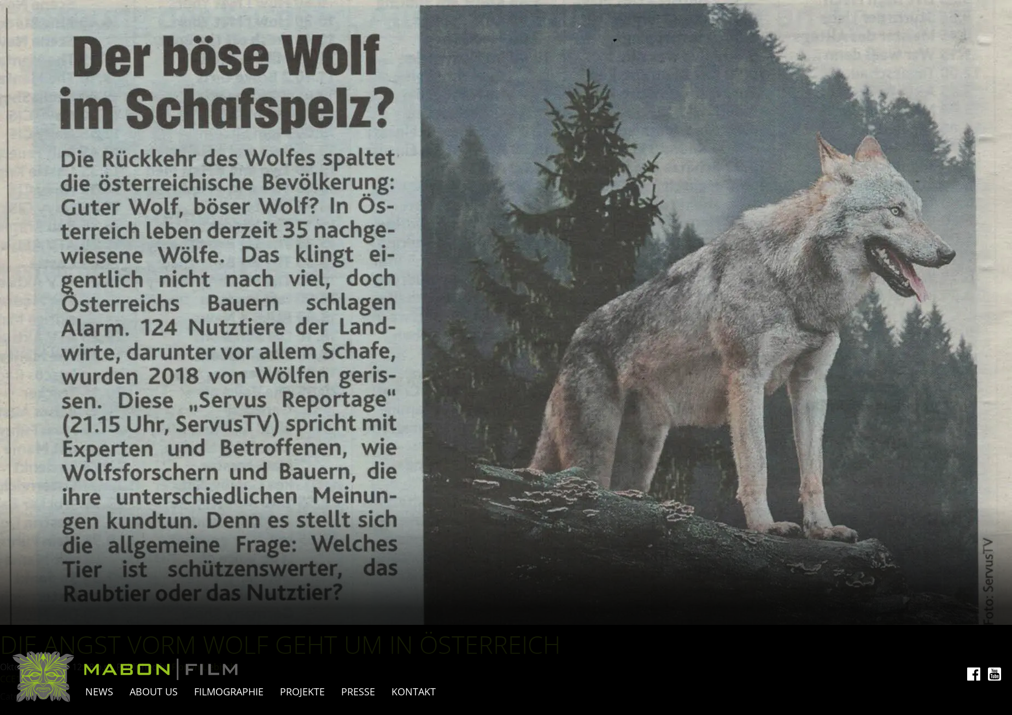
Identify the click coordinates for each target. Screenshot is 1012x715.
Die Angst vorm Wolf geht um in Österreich (280, 644)
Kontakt (413, 691)
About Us (154, 691)
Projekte (302, 691)
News (99, 691)
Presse (358, 691)
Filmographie (229, 691)
